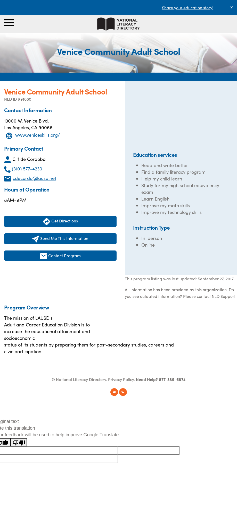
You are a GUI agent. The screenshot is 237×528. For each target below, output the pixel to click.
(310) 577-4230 (27, 168)
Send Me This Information (60, 239)
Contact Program (60, 256)
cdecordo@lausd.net (34, 178)
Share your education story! (187, 7)
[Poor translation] (19, 442)
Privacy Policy (121, 379)
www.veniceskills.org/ (37, 135)
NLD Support (223, 296)
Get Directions (60, 221)
